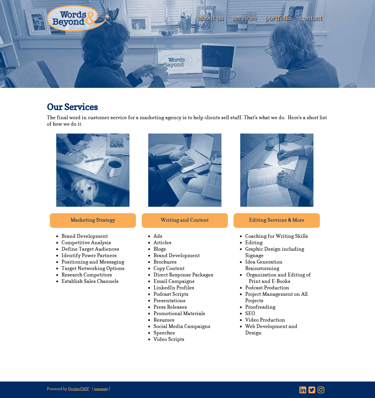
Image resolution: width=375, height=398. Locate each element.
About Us (210, 18)
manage (101, 388)
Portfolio (278, 18)
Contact (311, 18)
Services (244, 18)
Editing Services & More (276, 220)
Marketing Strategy (93, 220)
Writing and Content (185, 220)
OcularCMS (78, 388)
